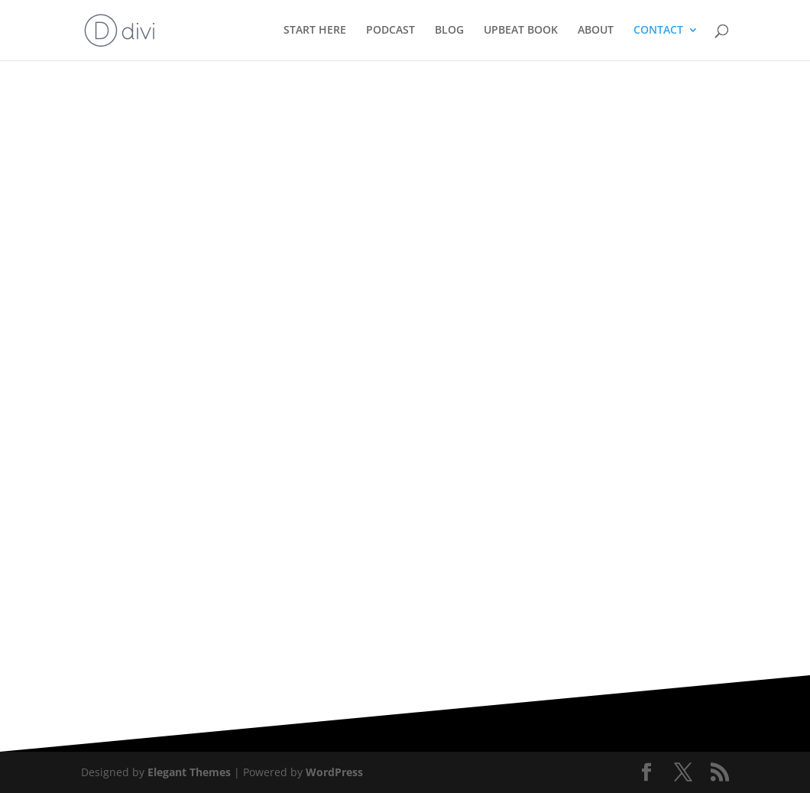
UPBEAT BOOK (521, 31)
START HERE (315, 31)
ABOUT (596, 31)
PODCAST (390, 31)
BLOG (449, 31)
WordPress (334, 772)
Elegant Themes (189, 772)
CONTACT (658, 31)
